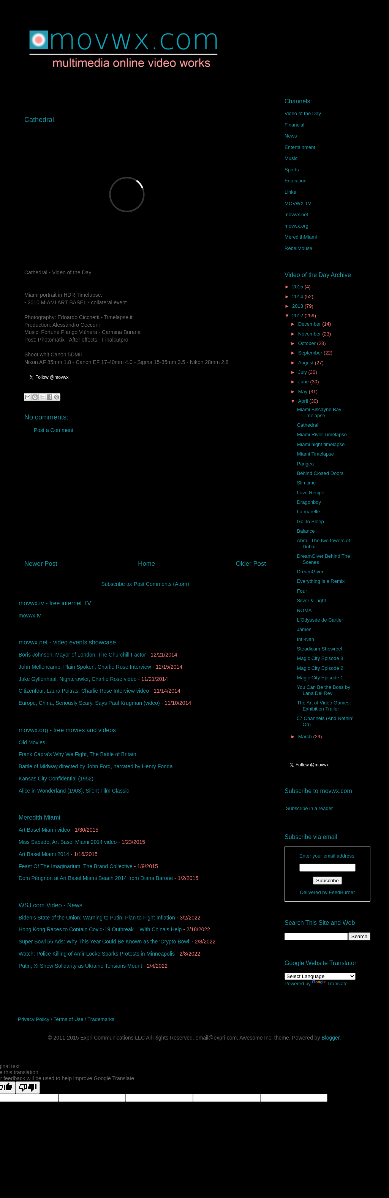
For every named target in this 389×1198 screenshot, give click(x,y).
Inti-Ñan (305, 639)
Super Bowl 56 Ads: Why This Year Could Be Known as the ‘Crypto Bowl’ (104, 941)
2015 (298, 287)
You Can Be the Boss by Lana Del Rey (323, 690)
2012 (298, 315)
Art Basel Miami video (44, 830)
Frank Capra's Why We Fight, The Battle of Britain (77, 754)
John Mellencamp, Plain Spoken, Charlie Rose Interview (85, 667)
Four (302, 591)
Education (296, 181)
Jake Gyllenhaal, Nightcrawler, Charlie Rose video (77, 679)
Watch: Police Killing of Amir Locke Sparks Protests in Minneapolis (97, 954)
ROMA (304, 610)
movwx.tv (30, 615)
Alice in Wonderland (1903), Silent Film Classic (74, 791)
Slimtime (306, 483)
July (303, 372)
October (307, 343)
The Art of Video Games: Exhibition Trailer (324, 706)
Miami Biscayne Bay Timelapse (319, 412)
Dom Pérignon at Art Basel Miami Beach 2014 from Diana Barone (96, 878)
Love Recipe (310, 492)
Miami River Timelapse (321, 434)
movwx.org (296, 226)
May (303, 391)
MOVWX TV (298, 203)
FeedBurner (342, 892)
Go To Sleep (310, 521)
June (304, 382)
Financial (294, 125)
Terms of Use (69, 1019)
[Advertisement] (145, 499)
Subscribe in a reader (309, 808)
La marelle (308, 511)
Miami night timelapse (321, 444)
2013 (298, 306)
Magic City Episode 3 (320, 658)
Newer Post (40, 563)
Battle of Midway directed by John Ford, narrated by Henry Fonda (95, 766)
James (304, 629)
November (310, 334)
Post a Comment (53, 430)
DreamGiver (310, 571)
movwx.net (296, 214)
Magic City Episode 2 (320, 668)
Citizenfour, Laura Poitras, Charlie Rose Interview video (84, 691)
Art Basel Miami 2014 (44, 854)
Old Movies (32, 742)
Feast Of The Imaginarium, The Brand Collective (76, 866)
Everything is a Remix (321, 581)
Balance (306, 531)
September (311, 353)
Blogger (330, 1038)
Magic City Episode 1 (320, 678)
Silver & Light (311, 600)
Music (291, 158)
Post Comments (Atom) (161, 584)
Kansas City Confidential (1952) (56, 778)
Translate (330, 983)
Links (290, 192)
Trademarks (100, 1019)
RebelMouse (298, 248)
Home (146, 563)
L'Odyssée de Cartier (320, 620)
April (304, 401)
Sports (292, 169)
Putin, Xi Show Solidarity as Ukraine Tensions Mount (80, 966)
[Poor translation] (28, 1087)
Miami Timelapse (315, 454)
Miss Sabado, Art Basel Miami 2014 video (68, 842)
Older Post (251, 563)
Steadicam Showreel (319, 649)
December (310, 324)
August (306, 363)
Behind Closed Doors (320, 473)
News (291, 136)
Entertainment (300, 147)
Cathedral (307, 425)
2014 (298, 296)
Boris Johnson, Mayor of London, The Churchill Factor (82, 655)
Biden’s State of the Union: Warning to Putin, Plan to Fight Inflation (97, 918)
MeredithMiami (301, 237)
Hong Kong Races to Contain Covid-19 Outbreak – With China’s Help (100, 929)
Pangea (305, 464)
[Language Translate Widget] (320, 976)
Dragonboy (309, 502)
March (305, 736)
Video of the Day (303, 113)
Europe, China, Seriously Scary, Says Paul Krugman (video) (89, 703)
